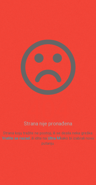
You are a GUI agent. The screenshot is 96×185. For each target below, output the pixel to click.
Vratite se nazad (16, 138)
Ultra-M (54, 138)
